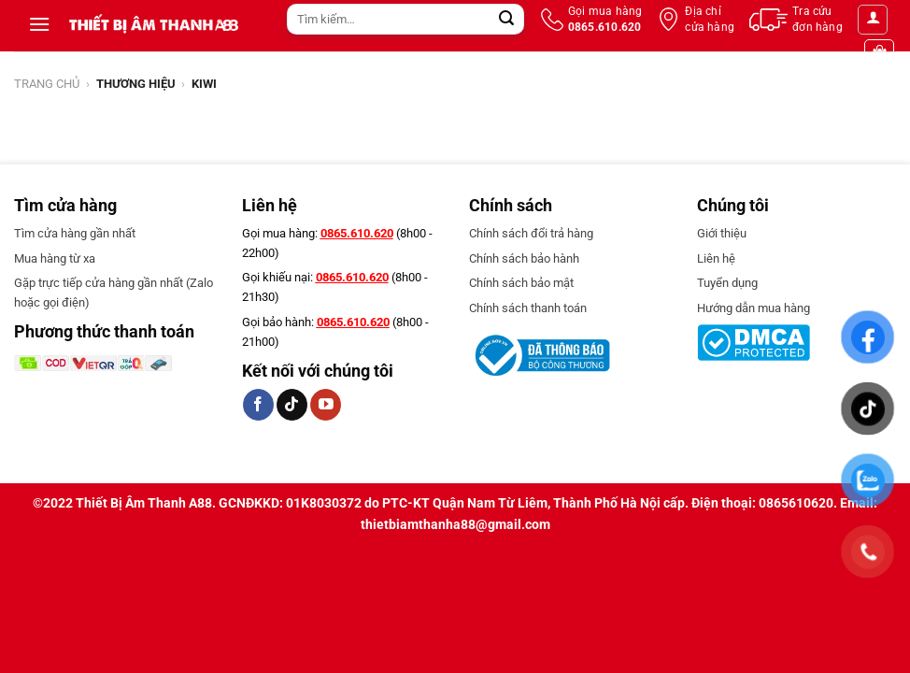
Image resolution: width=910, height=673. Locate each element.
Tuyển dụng (727, 283)
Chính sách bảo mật (521, 283)
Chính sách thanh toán (528, 308)
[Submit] (507, 20)
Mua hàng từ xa (54, 258)
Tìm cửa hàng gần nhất (74, 233)
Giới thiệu (721, 233)
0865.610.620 (356, 233)
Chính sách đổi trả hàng (531, 233)
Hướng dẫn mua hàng (753, 308)
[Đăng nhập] (873, 20)
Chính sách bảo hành (524, 258)
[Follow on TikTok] (292, 405)
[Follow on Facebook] (258, 405)
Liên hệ (716, 258)
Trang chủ (46, 84)
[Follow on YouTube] (325, 405)
